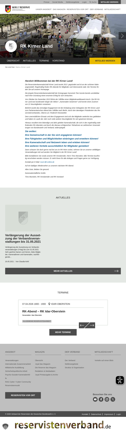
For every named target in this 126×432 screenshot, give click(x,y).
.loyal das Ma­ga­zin (42, 364)
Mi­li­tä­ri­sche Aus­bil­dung (14, 367)
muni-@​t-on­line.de (47, 162)
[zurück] (3, 35)
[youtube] (95, 399)
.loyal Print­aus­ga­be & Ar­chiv (46, 375)
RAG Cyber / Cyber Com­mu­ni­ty (18, 382)
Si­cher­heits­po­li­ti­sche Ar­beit (16, 371)
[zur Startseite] (18, 9)
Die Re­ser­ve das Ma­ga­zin (45, 367)
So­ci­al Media (57, 2)
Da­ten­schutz (96, 414)
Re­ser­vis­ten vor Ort (78, 9)
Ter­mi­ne (44, 60)
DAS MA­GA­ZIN (59, 9)
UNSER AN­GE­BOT (44, 9)
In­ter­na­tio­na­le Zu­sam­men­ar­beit (18, 364)
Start (17, 67)
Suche (93, 2)
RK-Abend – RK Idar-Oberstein (43, 311)
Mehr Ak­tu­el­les (63, 271)
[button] (5, 426)
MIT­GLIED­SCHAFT (112, 9)
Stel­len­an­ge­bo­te (72, 2)
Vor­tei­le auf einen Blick (104, 360)
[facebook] (101, 399)
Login (84, 2)
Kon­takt (85, 414)
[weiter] (122, 35)
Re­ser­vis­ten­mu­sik (12, 385)
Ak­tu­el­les (29, 60)
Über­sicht (13, 60)
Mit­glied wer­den (109, 2)
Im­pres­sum (108, 414)
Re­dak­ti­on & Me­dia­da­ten (45, 371)
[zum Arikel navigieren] (23, 218)
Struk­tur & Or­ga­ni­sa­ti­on (74, 367)
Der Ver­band (70, 360)
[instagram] (107, 399)
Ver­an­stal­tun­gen (11, 360)
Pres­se (46, 2)
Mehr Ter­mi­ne (63, 332)
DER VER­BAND (96, 9)
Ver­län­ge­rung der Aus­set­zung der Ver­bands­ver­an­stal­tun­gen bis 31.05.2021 (23, 238)
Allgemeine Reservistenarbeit (37, 321)
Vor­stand (58, 60)
